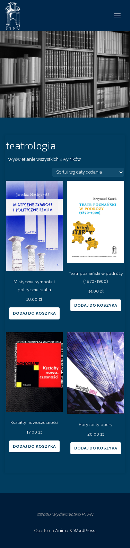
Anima (61, 530)
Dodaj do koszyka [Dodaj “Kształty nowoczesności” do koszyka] (34, 446)
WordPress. (84, 530)
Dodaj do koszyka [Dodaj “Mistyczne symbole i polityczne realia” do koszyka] (34, 313)
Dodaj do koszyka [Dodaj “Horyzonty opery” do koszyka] (95, 448)
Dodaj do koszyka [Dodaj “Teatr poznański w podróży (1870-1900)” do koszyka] (95, 305)
